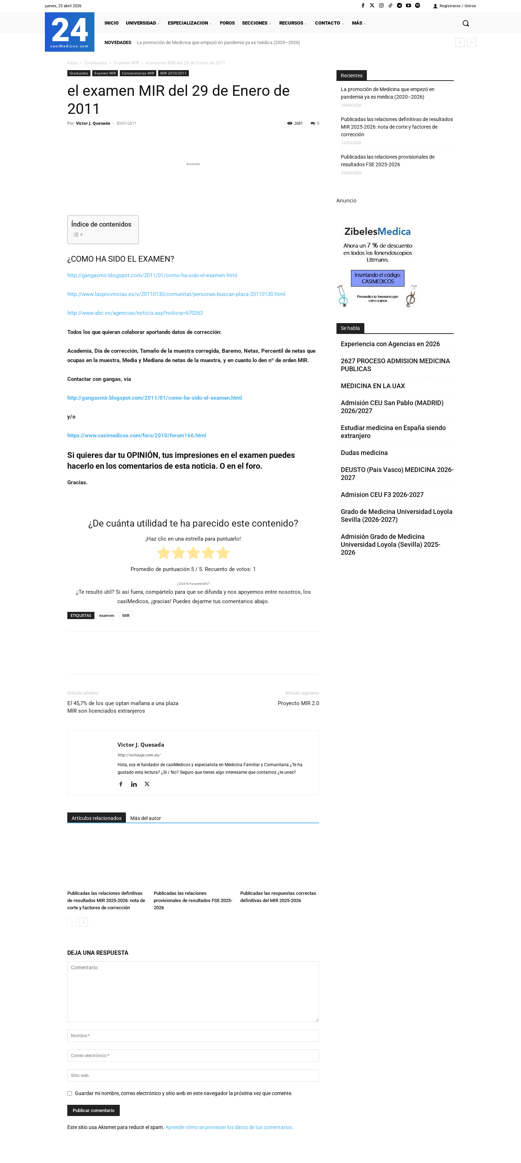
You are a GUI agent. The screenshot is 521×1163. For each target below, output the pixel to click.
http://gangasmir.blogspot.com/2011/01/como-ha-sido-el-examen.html (152, 275)
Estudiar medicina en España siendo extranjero (393, 431)
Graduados (96, 63)
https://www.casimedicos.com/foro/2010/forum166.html (136, 435)
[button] (465, 23)
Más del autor (145, 818)
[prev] (460, 42)
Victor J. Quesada (93, 123)
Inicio (72, 63)
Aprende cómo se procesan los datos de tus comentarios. (229, 1127)
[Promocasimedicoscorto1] (377, 305)
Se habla (350, 328)
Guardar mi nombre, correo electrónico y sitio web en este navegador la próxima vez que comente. (184, 1093)
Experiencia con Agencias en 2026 (390, 344)
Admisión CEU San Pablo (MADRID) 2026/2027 (392, 407)
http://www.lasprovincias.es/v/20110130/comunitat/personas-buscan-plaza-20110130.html (176, 294)
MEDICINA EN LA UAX (373, 386)
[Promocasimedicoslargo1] (193, 188)
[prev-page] (71, 922)
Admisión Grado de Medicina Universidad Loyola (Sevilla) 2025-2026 (390, 544)
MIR (126, 615)
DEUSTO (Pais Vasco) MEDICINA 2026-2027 (397, 473)
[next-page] (83, 922)
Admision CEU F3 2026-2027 (382, 494)
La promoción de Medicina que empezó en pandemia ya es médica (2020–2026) (218, 42)
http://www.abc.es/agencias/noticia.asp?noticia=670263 (135, 313)
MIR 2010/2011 (173, 73)
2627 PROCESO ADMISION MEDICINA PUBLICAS (395, 365)
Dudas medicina (364, 452)
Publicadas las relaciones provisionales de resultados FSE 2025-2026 (193, 900)
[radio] (163, 554)
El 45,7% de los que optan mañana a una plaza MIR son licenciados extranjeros (122, 707)
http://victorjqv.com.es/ (139, 755)
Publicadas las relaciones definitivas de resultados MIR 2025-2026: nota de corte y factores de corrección (106, 900)
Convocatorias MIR (138, 73)
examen (106, 615)
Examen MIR (126, 63)
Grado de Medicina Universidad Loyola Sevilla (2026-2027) (397, 515)
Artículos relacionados (97, 818)
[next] (471, 42)
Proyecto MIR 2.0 (298, 703)
